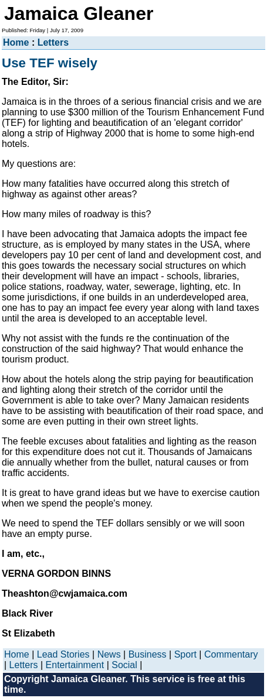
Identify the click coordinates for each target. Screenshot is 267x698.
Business (148, 654)
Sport (185, 654)
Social (124, 665)
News (109, 654)
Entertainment (75, 665)
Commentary (231, 654)
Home (16, 42)
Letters (53, 42)
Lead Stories (63, 654)
